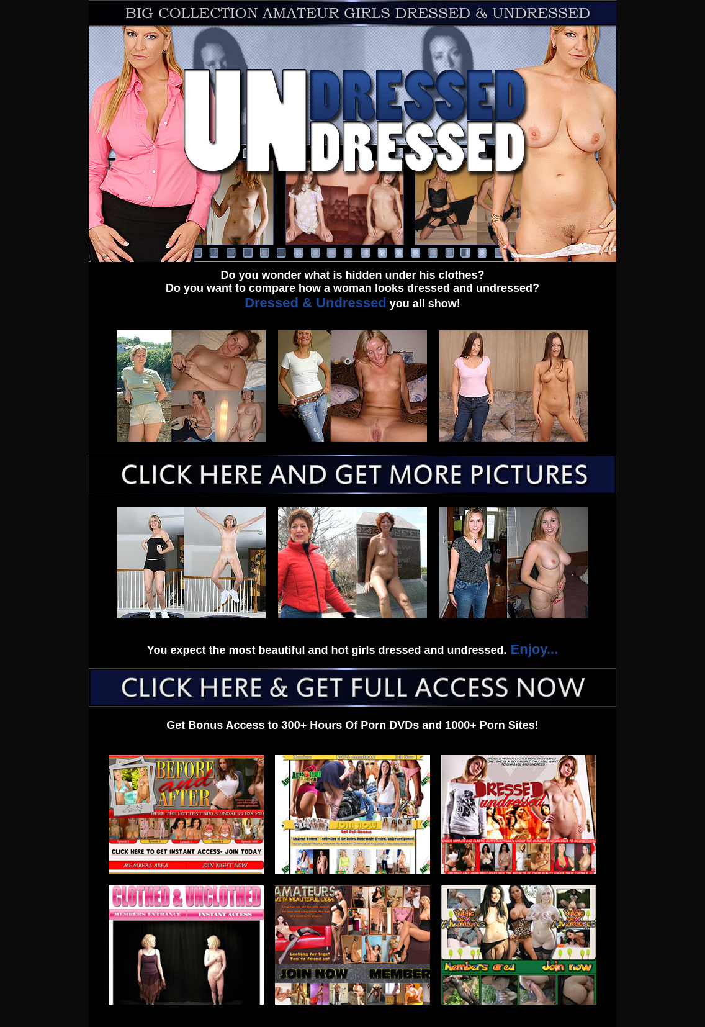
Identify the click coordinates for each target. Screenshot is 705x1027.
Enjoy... (533, 649)
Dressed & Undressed (316, 302)
